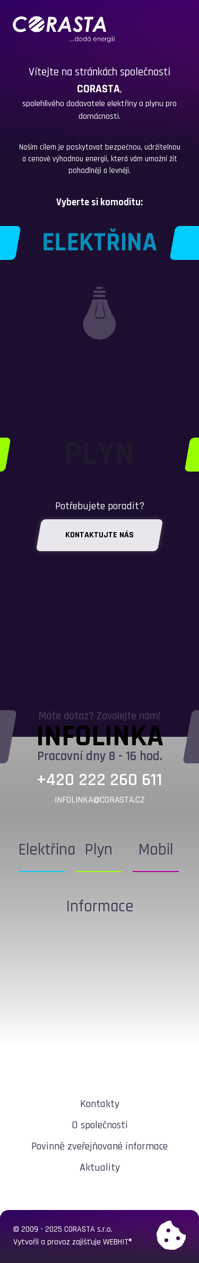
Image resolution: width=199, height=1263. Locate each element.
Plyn (99, 849)
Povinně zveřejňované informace (99, 1146)
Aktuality (100, 1167)
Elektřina (47, 849)
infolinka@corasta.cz (100, 800)
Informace (100, 906)
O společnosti (100, 1125)
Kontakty (99, 1104)
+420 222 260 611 (99, 780)
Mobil (156, 849)
